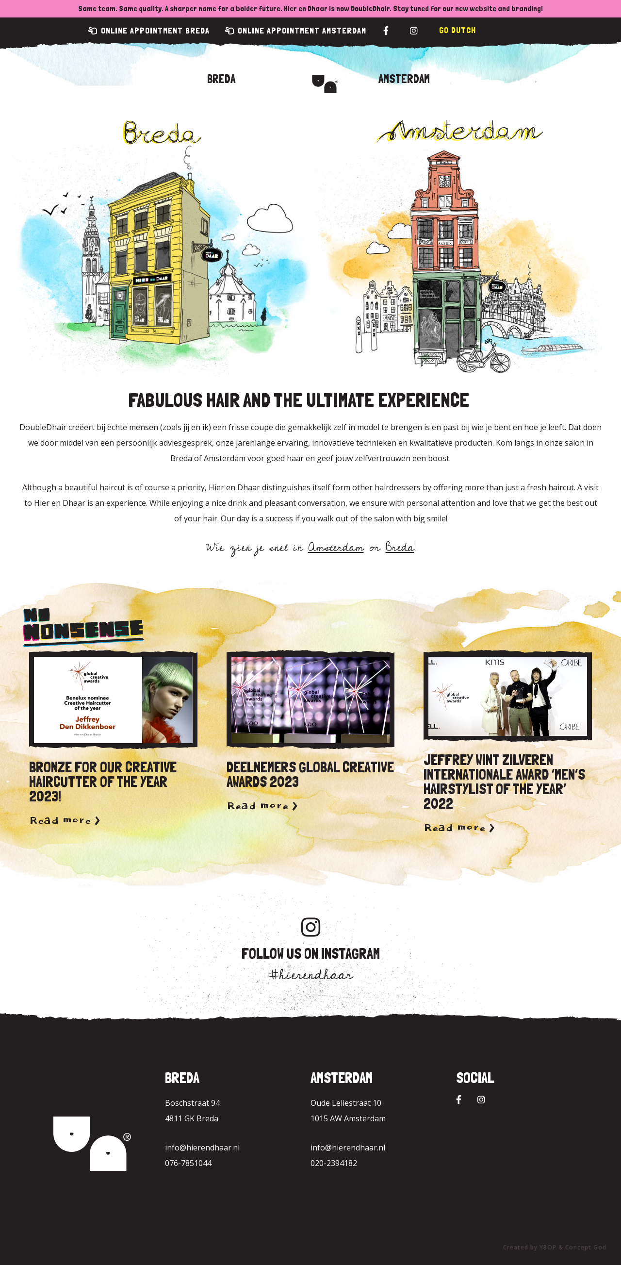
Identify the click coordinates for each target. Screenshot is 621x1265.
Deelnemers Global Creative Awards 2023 (310, 774)
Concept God (585, 1247)
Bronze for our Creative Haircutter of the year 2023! (103, 782)
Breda (221, 79)
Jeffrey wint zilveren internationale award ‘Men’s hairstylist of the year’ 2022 (504, 781)
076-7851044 (188, 1163)
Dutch (463, 30)
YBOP (547, 1247)
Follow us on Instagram (311, 953)
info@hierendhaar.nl (202, 1147)
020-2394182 (333, 1163)
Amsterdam (404, 79)
